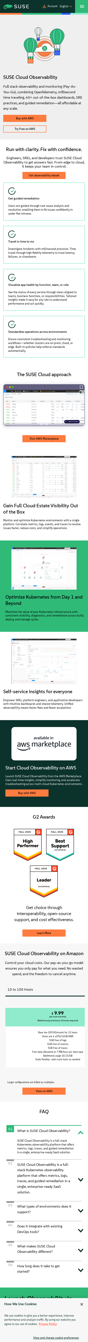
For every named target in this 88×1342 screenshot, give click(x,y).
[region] (44, 1320)
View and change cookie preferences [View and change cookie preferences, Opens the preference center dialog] (56, 1337)
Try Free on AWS (25, 129)
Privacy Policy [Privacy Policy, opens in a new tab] (48, 1324)
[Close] (81, 1304)
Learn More (44, 933)
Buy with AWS (25, 118)
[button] (50, 6)
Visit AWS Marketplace (44, 438)
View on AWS (44, 1091)
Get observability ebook (44, 175)
